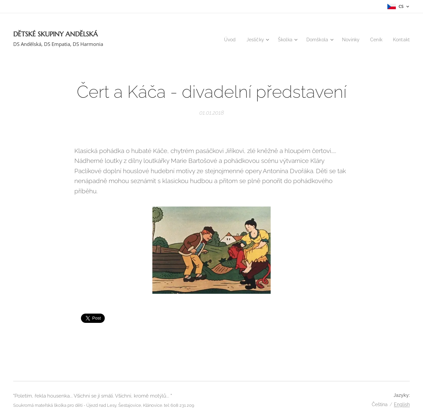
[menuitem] (224, 39)
